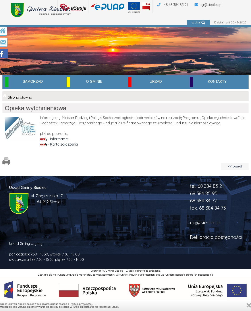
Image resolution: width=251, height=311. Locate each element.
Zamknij (249, 305)
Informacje (59, 139)
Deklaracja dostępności (216, 237)
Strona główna (20, 97)
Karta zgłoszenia (64, 144)
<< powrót (235, 166)
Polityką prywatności (81, 304)
